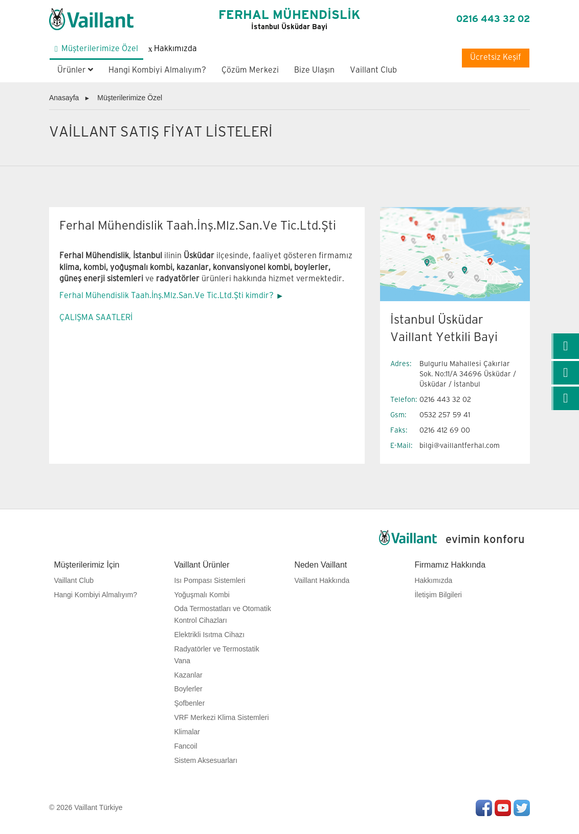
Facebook (484, 808)
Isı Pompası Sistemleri (209, 580)
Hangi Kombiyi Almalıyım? (157, 70)
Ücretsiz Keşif (495, 57)
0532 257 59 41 (444, 415)
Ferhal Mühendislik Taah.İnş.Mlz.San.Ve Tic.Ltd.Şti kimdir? (166, 296)
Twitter (522, 808)
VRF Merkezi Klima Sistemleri (221, 717)
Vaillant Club (373, 70)
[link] (565, 346)
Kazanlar (188, 675)
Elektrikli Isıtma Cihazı (209, 634)
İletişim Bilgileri (438, 595)
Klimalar (187, 732)
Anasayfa (64, 98)
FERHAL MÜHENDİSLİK (289, 20)
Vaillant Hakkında (321, 580)
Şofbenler (189, 703)
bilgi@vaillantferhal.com (459, 445)
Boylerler (188, 689)
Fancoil (185, 746)
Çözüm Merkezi (250, 70)
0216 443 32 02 (493, 19)
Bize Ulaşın (314, 70)
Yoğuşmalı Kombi (201, 595)
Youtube (503, 808)
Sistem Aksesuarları (205, 760)
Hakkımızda (433, 580)
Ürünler (75, 70)
